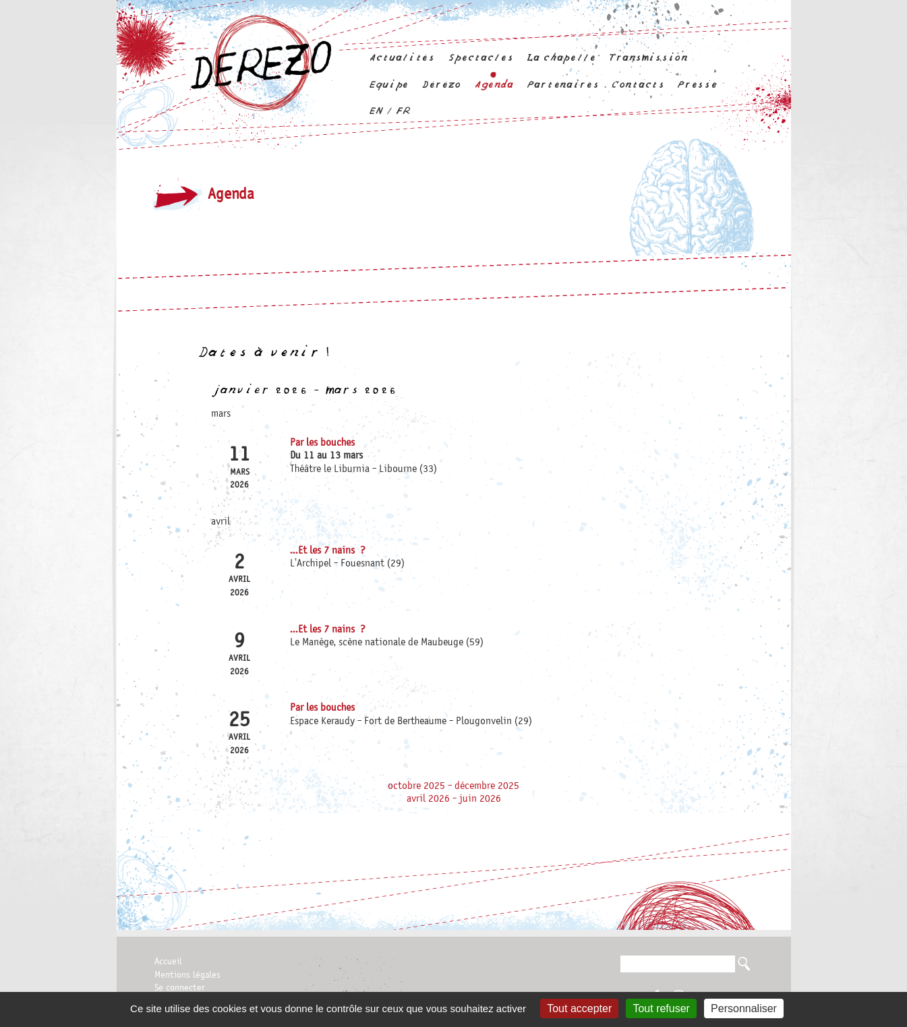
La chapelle (560, 57)
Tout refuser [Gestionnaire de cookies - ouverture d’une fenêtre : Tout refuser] (661, 1008)
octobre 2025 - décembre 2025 (453, 786)
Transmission (648, 57)
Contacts (638, 84)
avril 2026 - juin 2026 (454, 799)
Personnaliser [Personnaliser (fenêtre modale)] (744, 1008)
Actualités (401, 57)
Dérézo (441, 84)
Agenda (493, 84)
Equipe (388, 84)
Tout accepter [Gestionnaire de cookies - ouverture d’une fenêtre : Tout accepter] (579, 1008)
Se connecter (179, 988)
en (375, 111)
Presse (696, 84)
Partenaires (562, 84)
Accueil (168, 961)
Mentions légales (187, 975)
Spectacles (480, 57)
